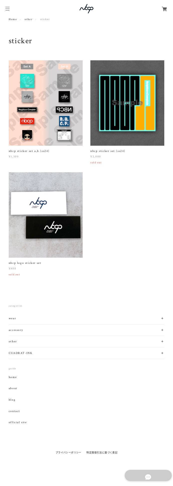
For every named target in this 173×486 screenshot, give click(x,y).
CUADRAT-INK (21, 353)
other (28, 19)
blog (12, 400)
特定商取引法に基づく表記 (101, 452)
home (13, 377)
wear (12, 318)
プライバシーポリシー (68, 452)
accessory (16, 330)
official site (18, 422)
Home (13, 19)
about (13, 388)
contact (14, 411)
